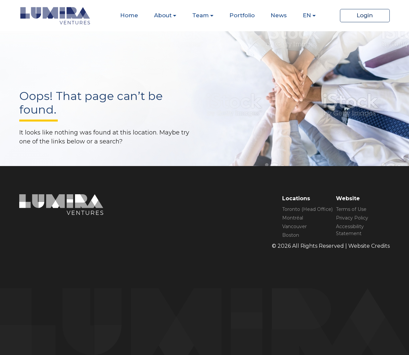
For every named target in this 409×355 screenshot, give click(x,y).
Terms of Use (351, 209)
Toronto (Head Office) (307, 209)
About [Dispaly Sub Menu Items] (163, 15)
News (279, 15)
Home (129, 15)
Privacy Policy (352, 218)
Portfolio (242, 15)
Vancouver (294, 226)
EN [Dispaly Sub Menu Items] (307, 15)
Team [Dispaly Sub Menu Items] (200, 15)
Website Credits (369, 246)
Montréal (292, 218)
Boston (290, 235)
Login (365, 15)
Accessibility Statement (350, 229)
